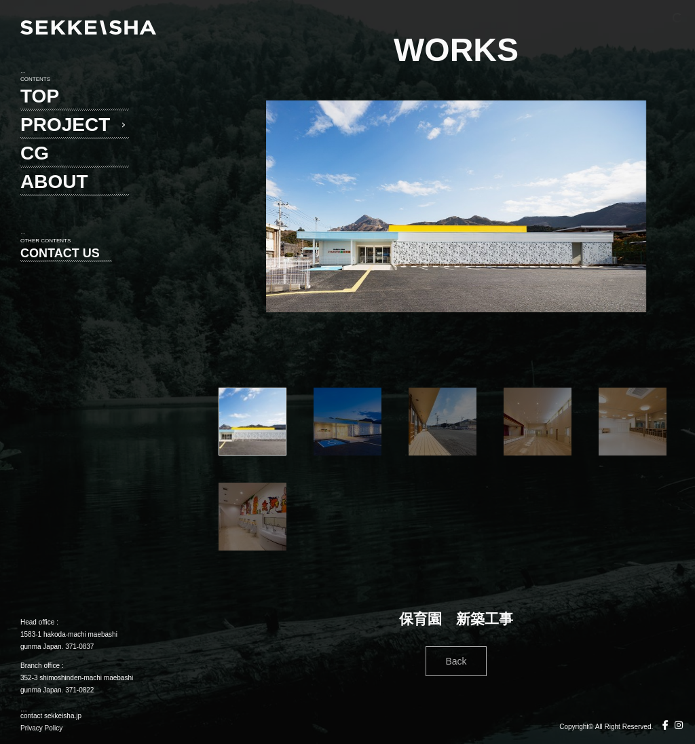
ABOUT (54, 181)
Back (455, 661)
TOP (39, 96)
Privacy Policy (41, 728)
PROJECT (65, 124)
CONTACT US (60, 253)
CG (34, 153)
